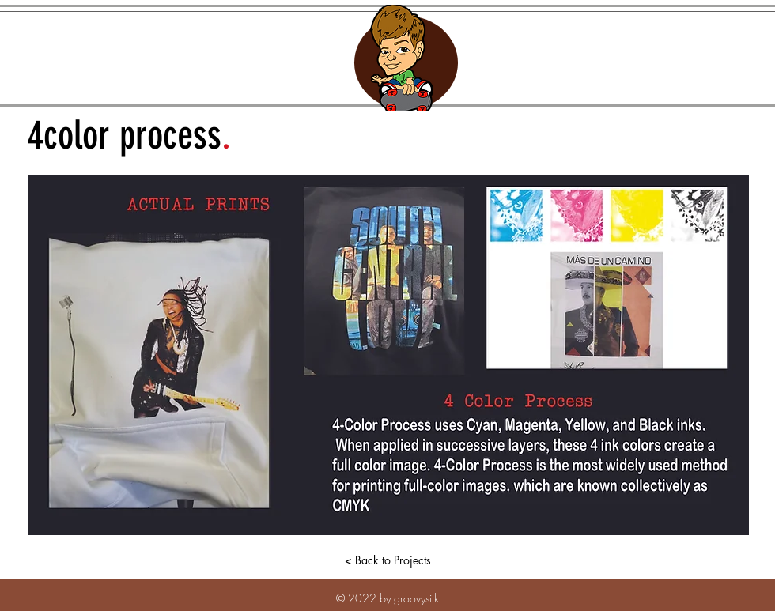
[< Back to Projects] (387, 560)
